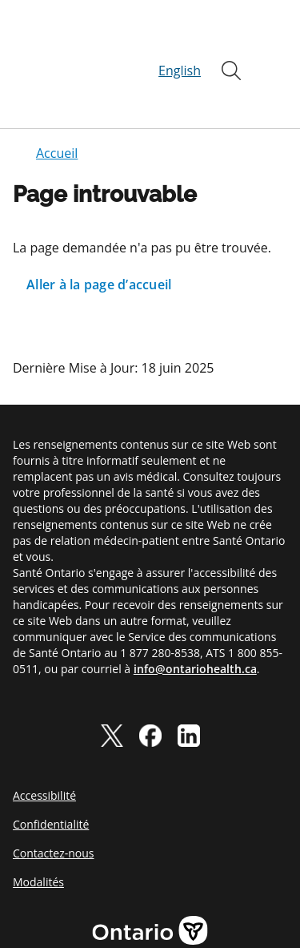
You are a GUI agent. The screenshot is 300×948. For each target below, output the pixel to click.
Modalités (38, 824)
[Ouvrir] (231, 41)
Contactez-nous (53, 795)
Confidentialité (51, 766)
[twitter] (112, 677)
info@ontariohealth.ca (195, 611)
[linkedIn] (189, 677)
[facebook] (150, 677)
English (179, 41)
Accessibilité (44, 737)
